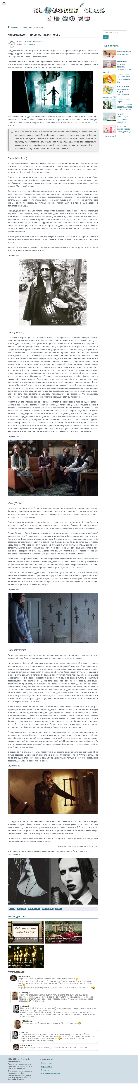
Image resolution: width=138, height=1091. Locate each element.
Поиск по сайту (47, 1070)
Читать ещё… (111, 144)
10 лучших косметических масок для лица (124, 136)
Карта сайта (46, 1074)
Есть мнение (114, 27)
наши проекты (33, 916)
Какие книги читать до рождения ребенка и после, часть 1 (117, 74)
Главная (21, 27)
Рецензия (21, 916)
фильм (12, 916)
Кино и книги (62, 27)
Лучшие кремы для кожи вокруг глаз (124, 86)
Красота (33, 27)
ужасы (58, 916)
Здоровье (46, 27)
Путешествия (80, 27)
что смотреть (47, 916)
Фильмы (31, 52)
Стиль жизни (97, 27)
